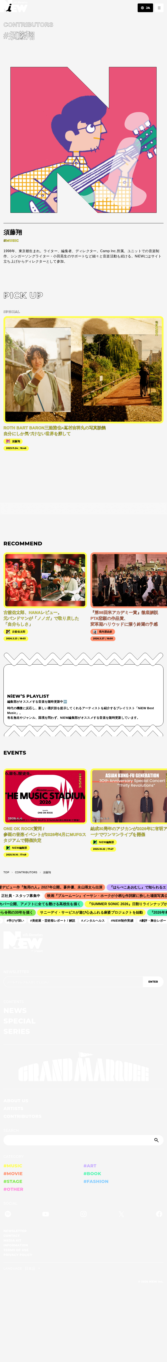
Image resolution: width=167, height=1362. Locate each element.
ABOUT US (15, 1100)
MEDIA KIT (12, 1240)
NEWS (15, 1010)
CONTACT (11, 1236)
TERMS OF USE (15, 1250)
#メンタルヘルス (94, 920)
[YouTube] (45, 1215)
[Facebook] (159, 1215)
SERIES (16, 1031)
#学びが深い (17, 920)
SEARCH (11, 1130)
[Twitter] (121, 1215)
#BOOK (92, 1173)
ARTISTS (13, 1108)
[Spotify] (7, 1215)
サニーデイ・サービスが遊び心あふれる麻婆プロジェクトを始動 (93, 912)
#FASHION (96, 1181)
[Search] (83, 1140)
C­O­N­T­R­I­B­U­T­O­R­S (26, 872)
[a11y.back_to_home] (14, 7)
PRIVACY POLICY (17, 1255)
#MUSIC (12, 1165)
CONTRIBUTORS (22, 1116)
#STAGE (12, 1181)
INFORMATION (15, 1245)
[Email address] (73, 981)
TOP (6, 872)
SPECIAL (19, 1021)
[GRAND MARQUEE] (83, 1067)
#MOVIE (13, 1173)
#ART (90, 1165)
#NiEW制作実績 (123, 920)
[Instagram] (83, 1215)
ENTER (153, 981)
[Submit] (157, 1140)
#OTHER (13, 1189)
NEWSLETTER (16, 972)
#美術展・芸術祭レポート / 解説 (54, 920)
